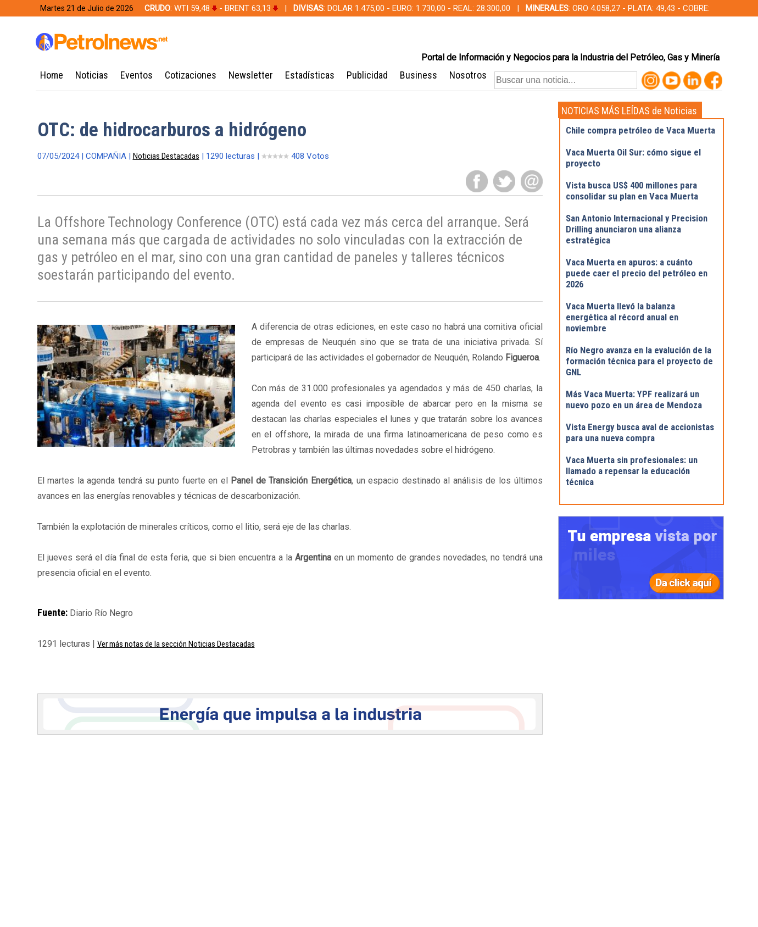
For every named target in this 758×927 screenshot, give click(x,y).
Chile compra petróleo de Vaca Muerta (640, 130)
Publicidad (367, 75)
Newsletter (250, 75)
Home (51, 75)
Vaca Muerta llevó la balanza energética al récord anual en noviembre (622, 317)
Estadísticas (310, 75)
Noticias (91, 75)
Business (418, 75)
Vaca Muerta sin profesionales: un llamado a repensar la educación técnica (632, 470)
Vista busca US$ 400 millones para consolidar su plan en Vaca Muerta (632, 191)
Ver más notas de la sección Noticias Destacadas (176, 644)
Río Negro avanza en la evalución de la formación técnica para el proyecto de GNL (639, 361)
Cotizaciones (190, 75)
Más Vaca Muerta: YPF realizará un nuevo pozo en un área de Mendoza (634, 399)
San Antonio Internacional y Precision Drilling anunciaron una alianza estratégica (636, 229)
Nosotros (468, 75)
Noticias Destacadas (166, 156)
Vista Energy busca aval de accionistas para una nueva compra (640, 432)
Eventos (136, 75)
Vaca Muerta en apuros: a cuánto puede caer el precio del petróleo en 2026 (636, 273)
